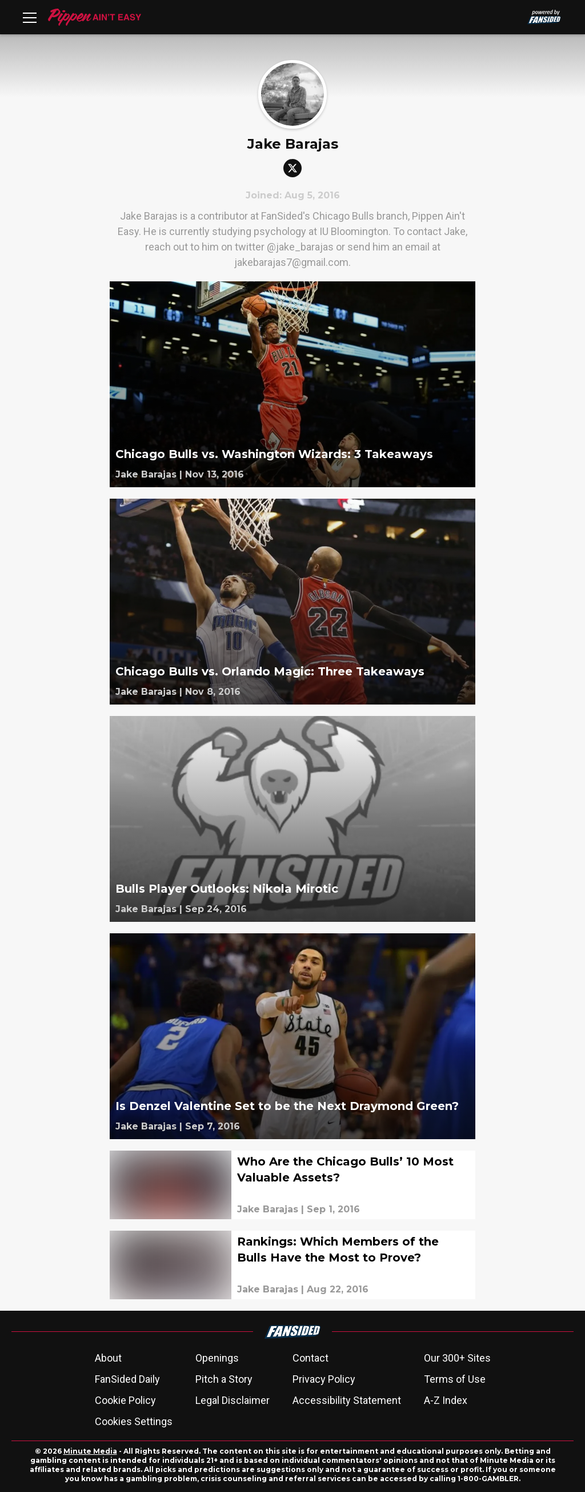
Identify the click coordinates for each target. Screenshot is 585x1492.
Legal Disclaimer (232, 1400)
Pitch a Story (224, 1379)
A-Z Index (445, 1400)
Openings (217, 1358)
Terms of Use (455, 1379)
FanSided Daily (127, 1379)
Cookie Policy (125, 1400)
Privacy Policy (323, 1379)
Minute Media (90, 1451)
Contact (310, 1358)
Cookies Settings (134, 1421)
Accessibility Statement (346, 1400)
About (108, 1358)
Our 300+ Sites (457, 1358)
